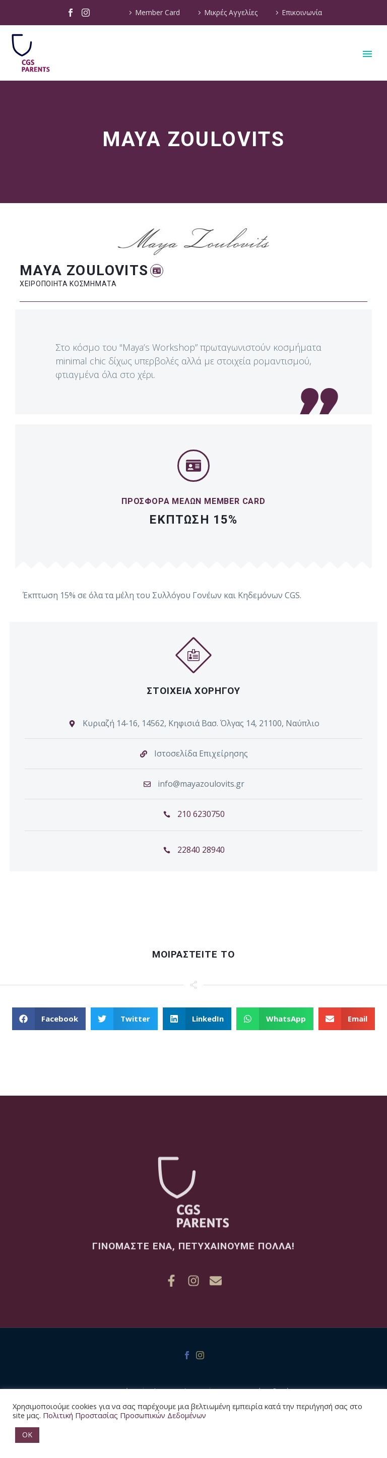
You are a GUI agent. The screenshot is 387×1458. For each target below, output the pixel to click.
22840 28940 (201, 853)
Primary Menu (367, 54)
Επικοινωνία (302, 12)
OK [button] (27, 1434)
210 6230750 (201, 817)
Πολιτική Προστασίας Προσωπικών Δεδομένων (124, 1415)
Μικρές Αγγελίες (230, 12)
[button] (156, 271)
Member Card (157, 12)
